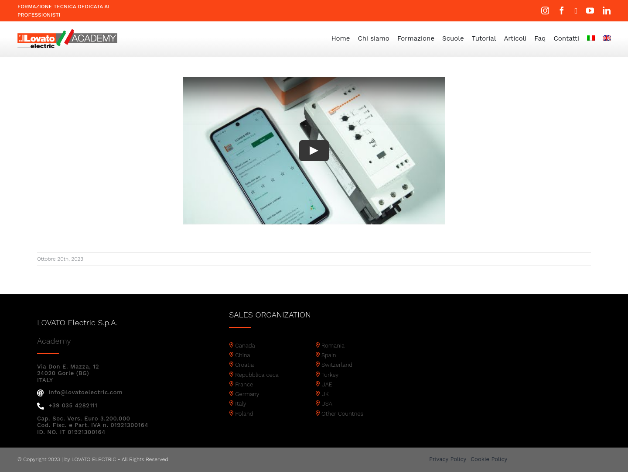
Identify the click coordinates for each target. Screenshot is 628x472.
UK (325, 394)
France (244, 384)
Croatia (244, 365)
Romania (333, 345)
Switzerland (336, 365)
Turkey (329, 375)
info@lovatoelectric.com (80, 392)
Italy (240, 403)
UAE (326, 384)
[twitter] (575, 11)
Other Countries (342, 413)
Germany (247, 394)
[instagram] (545, 10)
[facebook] (562, 10)
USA (326, 403)
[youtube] (590, 10)
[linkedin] (607, 10)
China (242, 355)
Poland (244, 413)
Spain (328, 355)
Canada (245, 345)
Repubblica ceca (257, 375)
